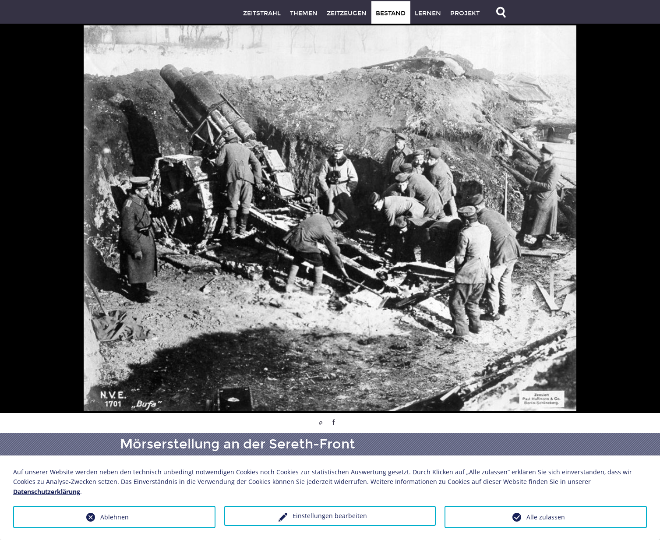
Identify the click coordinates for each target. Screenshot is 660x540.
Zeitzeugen (347, 13)
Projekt (465, 13)
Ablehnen (114, 517)
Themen (304, 13)
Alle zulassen (545, 517)
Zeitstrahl (262, 13)
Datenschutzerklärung (46, 491)
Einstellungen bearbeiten (330, 516)
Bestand (391, 13)
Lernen (428, 13)
